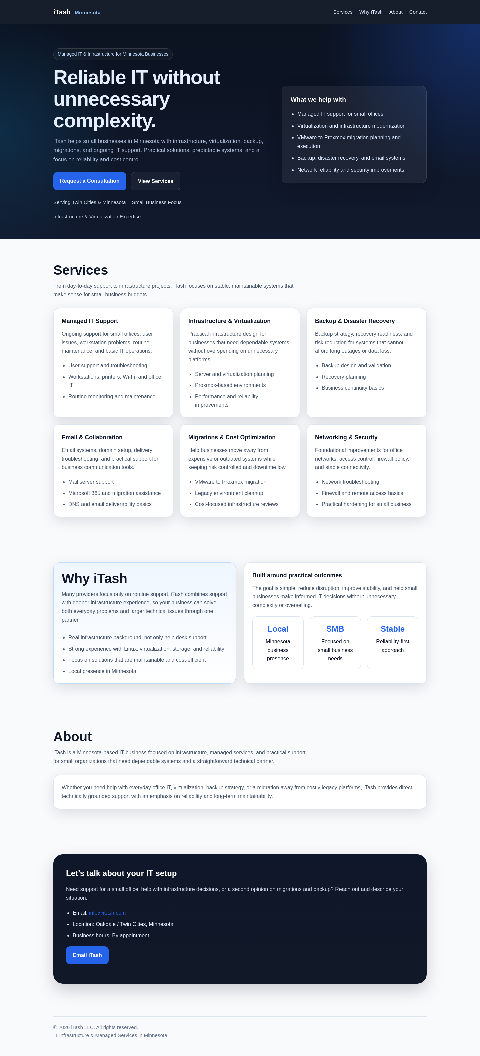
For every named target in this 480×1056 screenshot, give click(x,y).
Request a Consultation (90, 181)
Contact (418, 12)
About (396, 12)
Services (343, 12)
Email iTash (87, 955)
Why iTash (371, 12)
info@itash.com (107, 913)
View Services (155, 181)
